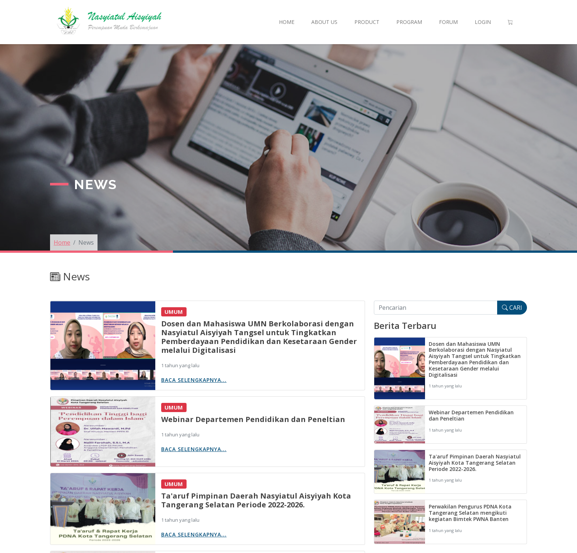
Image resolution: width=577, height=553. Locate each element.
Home (286, 21)
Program (409, 21)
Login (483, 21)
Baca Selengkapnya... (194, 379)
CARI (512, 308)
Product (366, 21)
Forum (448, 21)
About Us (324, 21)
